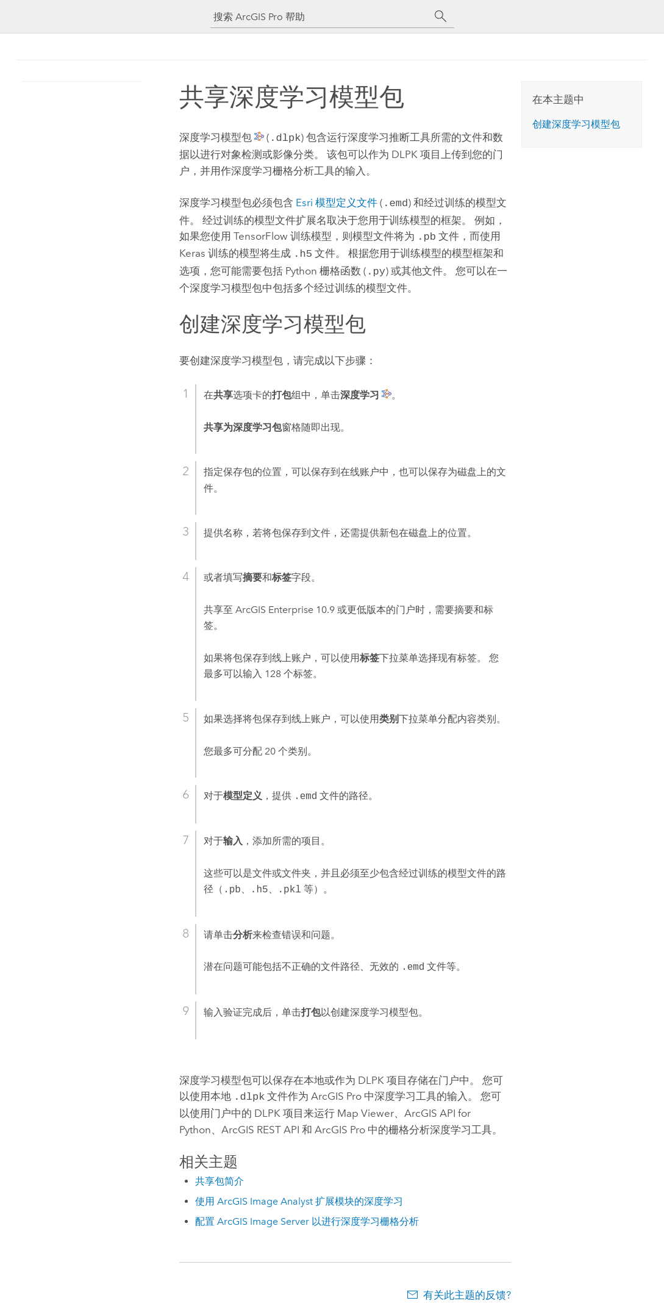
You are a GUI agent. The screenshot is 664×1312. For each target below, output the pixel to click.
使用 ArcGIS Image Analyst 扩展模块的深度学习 (299, 1194)
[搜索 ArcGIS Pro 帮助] (320, 16)
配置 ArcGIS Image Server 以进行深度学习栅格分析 (307, 1214)
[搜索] (441, 16)
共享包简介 (219, 1174)
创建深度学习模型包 (576, 124)
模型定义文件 (336, 201)
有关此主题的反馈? (467, 1288)
